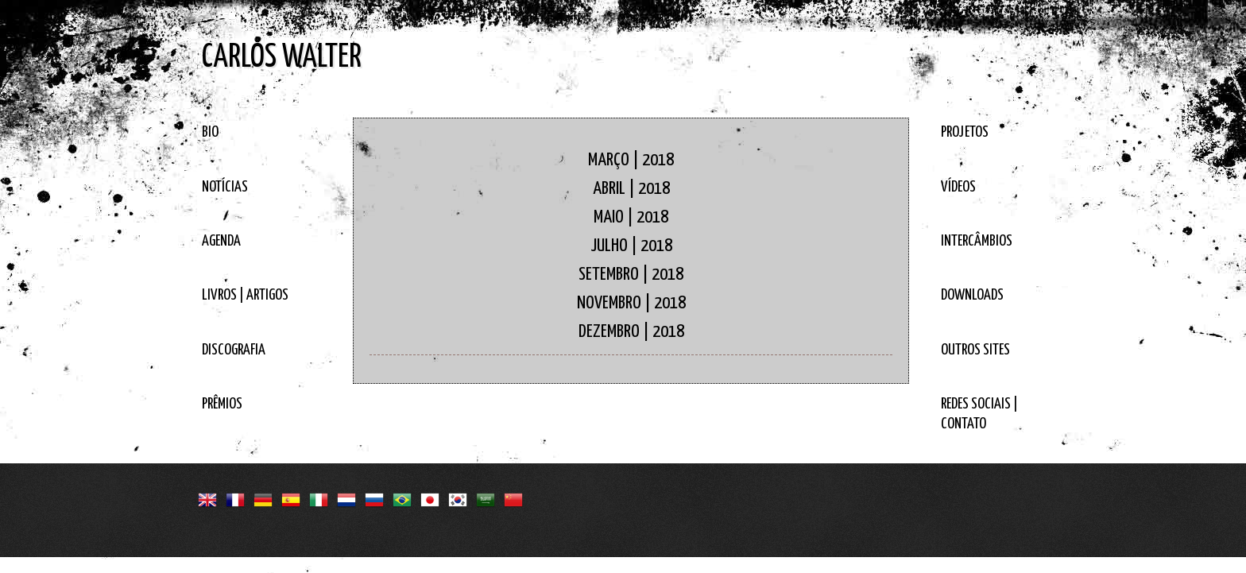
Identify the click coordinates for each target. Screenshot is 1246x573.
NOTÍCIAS (225, 187)
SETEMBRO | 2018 (630, 274)
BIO (210, 132)
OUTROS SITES (975, 350)
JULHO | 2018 (631, 246)
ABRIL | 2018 (631, 189)
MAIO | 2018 (631, 217)
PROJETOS (965, 132)
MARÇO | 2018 (631, 160)
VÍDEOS (958, 187)
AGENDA (221, 241)
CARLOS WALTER (282, 57)
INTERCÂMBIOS (976, 241)
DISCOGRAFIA (233, 350)
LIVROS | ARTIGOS (245, 295)
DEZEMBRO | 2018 (631, 332)
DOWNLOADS (972, 295)
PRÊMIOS (222, 404)
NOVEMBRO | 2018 (631, 303)
